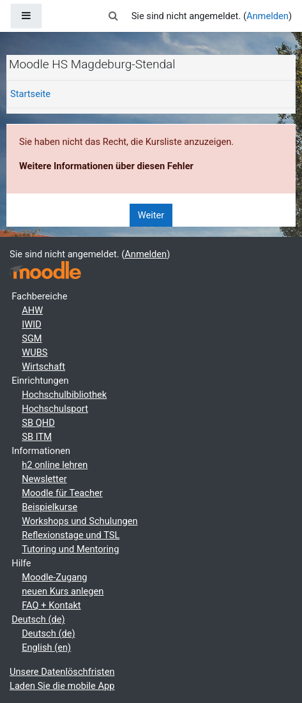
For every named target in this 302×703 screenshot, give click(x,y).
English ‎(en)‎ (46, 647)
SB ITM (37, 436)
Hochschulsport (55, 408)
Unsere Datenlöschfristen (62, 671)
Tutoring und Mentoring (70, 549)
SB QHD (38, 422)
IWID (32, 324)
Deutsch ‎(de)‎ (37, 619)
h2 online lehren (54, 465)
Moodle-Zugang (54, 577)
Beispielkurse (49, 507)
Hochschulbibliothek (64, 394)
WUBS (34, 352)
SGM (32, 338)
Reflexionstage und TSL (70, 535)
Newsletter (44, 479)
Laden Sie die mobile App (62, 686)
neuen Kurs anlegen (62, 591)
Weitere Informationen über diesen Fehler (106, 166)
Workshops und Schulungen (79, 521)
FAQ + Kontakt (51, 605)
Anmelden (267, 16)
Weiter (151, 215)
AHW (32, 310)
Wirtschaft (43, 366)
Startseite (30, 94)
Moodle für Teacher (62, 493)
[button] (113, 15)
